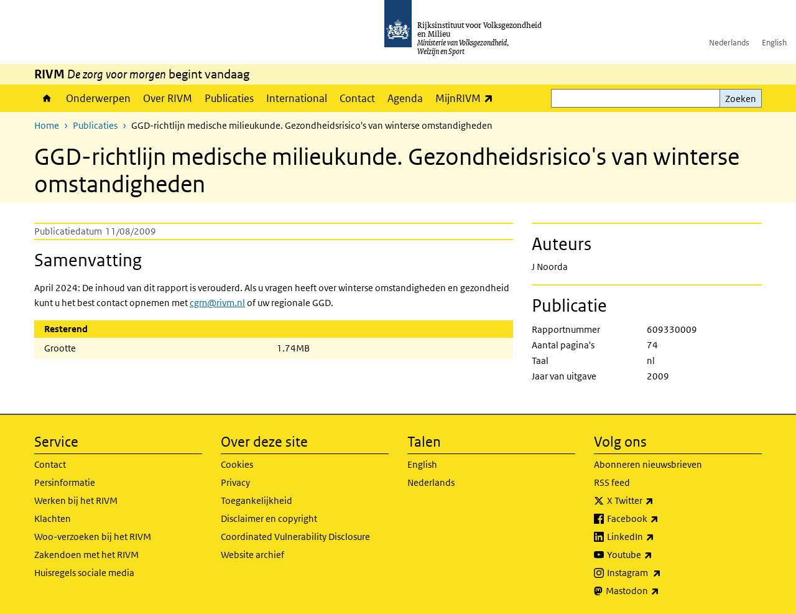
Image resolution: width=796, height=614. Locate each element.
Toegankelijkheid (256, 500)
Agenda (405, 98)
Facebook (660, 518)
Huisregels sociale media (84, 573)
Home (47, 98)
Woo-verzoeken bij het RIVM (92, 536)
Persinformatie (64, 482)
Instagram (661, 572)
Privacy (235, 482)
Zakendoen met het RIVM (86, 555)
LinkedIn (658, 536)
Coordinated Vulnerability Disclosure (295, 536)
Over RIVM (167, 98)
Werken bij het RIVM (76, 500)
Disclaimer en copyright (269, 518)
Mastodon (660, 591)
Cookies (237, 464)
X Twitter (657, 500)
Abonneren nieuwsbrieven (648, 464)
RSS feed (612, 482)
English (774, 42)
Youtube (657, 554)
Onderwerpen (98, 98)
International (296, 98)
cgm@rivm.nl (217, 303)
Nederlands (729, 42)
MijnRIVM (467, 98)
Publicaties (229, 98)
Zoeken (740, 99)
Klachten (52, 518)
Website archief (252, 555)
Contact (357, 98)
